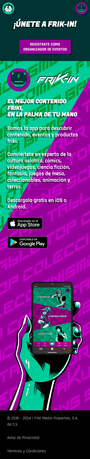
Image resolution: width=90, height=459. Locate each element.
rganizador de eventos (45, 47)
